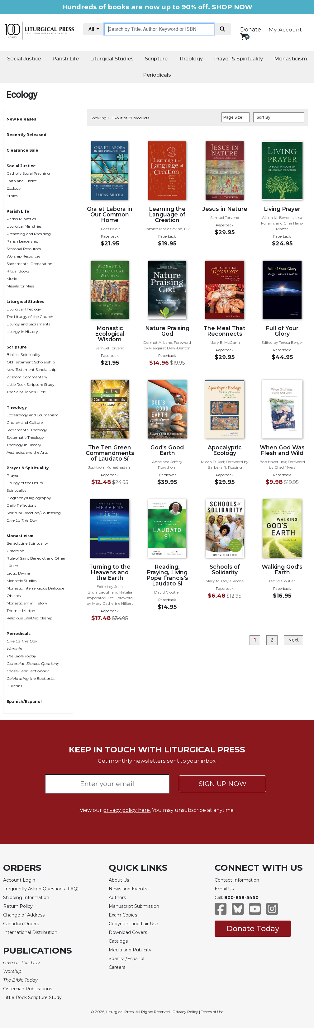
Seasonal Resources (24, 248)
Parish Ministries (21, 218)
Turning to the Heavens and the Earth (110, 572)
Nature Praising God (167, 331)
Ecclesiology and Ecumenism (33, 415)
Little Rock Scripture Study (31, 384)
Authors (117, 897)
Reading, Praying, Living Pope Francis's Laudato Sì (167, 575)
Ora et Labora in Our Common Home (109, 214)
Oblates (14, 595)
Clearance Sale (22, 150)
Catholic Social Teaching (28, 173)
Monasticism (290, 59)
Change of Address (24, 915)
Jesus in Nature (224, 209)
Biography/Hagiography (29, 497)
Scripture (156, 59)
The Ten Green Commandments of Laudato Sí (110, 453)
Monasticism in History (27, 603)
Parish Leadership (22, 241)
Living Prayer (282, 209)
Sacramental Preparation (29, 263)
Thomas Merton (21, 610)
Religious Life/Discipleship (29, 618)
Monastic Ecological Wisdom (110, 334)
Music (12, 278)
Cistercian (15, 550)
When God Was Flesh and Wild (282, 450)
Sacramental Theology (27, 430)
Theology (191, 59)
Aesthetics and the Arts (27, 452)
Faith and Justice (22, 180)
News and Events (128, 889)
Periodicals (157, 75)
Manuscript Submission (134, 906)
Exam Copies (123, 915)
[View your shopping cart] (244, 36)
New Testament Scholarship (31, 369)
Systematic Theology (25, 437)
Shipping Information (26, 897)
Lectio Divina (18, 573)
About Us (119, 880)
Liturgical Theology (24, 309)
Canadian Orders (21, 923)
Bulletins (14, 686)
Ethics (12, 195)
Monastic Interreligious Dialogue (35, 588)
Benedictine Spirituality (27, 543)
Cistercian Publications (27, 989)
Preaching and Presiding (29, 233)
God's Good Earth (167, 450)
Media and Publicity (130, 950)
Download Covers (128, 932)
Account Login (19, 880)
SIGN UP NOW (222, 784)
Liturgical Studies (112, 59)
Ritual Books (18, 271)
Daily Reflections (21, 505)
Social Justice (24, 59)
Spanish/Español (24, 701)
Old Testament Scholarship (31, 362)
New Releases (21, 119)
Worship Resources (23, 256)
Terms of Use (212, 1011)
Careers (117, 967)
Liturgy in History (22, 331)
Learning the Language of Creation (167, 214)
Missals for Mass (20, 286)
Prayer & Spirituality (238, 59)
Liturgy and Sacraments (28, 324)
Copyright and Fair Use (133, 923)
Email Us (224, 889)
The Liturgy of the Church (30, 316)
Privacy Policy (185, 1011)
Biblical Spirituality (23, 354)
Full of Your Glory (282, 331)
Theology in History (24, 445)
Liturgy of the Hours (25, 483)
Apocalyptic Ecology (225, 450)
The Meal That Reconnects (224, 331)
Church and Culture (25, 422)
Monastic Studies (21, 580)
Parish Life (65, 59)
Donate (250, 29)
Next (293, 640)
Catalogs (118, 941)
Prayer (13, 475)
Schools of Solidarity (225, 569)
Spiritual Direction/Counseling (34, 512)
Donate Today (252, 928)
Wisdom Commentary (27, 377)
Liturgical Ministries (24, 226)
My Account (285, 29)
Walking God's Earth (282, 569)
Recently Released (26, 134)
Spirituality (16, 490)
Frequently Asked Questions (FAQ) (40, 889)
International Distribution (30, 932)
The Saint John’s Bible (26, 392)
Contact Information (237, 880)
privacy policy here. (127, 810)
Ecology (14, 188)
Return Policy (18, 906)
